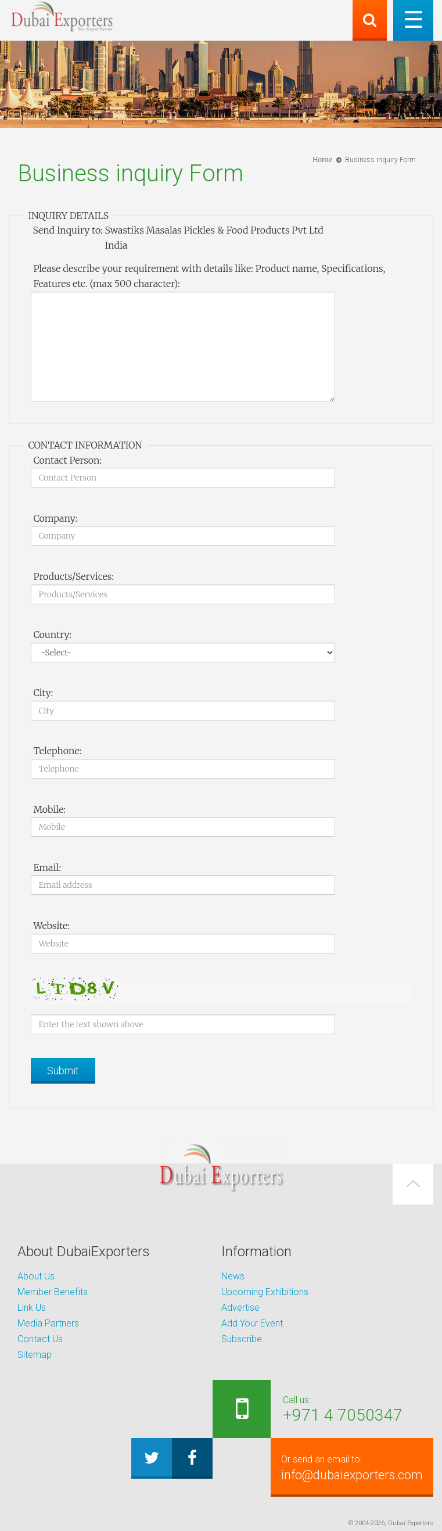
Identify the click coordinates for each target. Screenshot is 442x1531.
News (233, 1276)
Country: (52, 634)
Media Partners (48, 1323)
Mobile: (49, 809)
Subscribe (241, 1338)
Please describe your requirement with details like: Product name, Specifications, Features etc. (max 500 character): (209, 276)
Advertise (240, 1307)
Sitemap (34, 1354)
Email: (47, 867)
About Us (36, 1276)
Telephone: (57, 750)
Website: (51, 925)
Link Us (31, 1307)
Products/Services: (73, 576)
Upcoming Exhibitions (264, 1291)
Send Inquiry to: (67, 230)
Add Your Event (252, 1323)
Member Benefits (52, 1291)
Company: (55, 518)
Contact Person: (67, 460)
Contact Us (40, 1338)
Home (322, 159)
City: (43, 692)
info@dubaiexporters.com (350, 1467)
